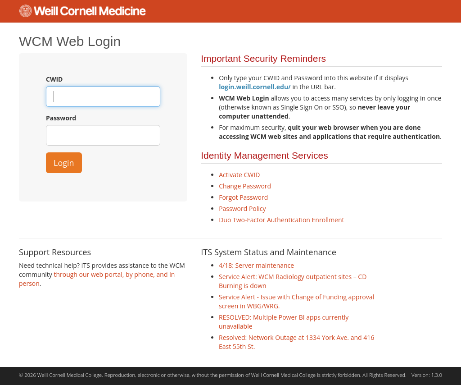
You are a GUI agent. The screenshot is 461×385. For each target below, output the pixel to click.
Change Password (245, 186)
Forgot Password (243, 197)
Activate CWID (239, 174)
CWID (54, 79)
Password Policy (242, 208)
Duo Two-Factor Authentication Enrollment (281, 219)
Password (61, 118)
